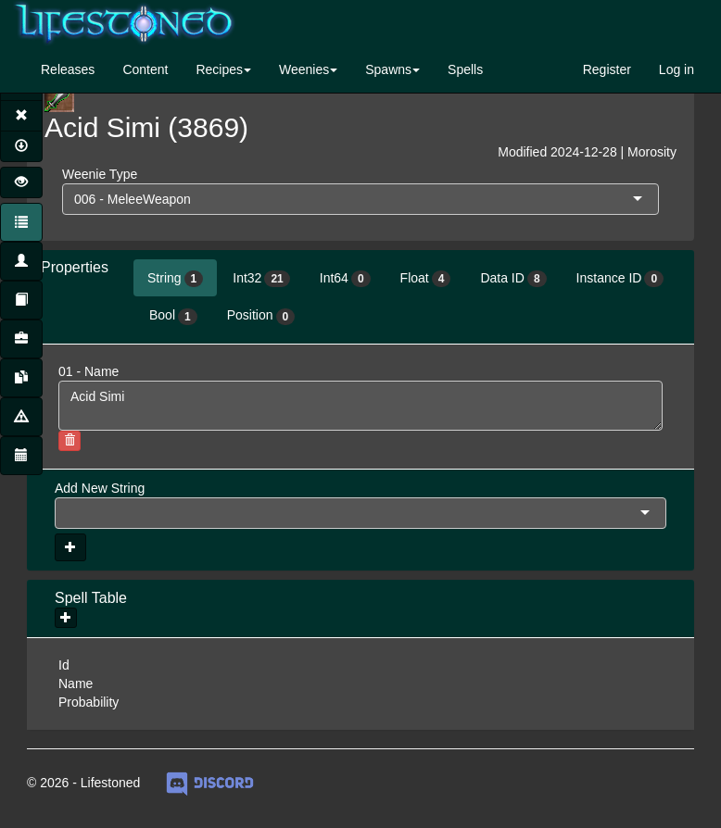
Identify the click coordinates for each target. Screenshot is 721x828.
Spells (465, 69)
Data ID (513, 278)
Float (425, 278)
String (175, 278)
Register (607, 69)
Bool (173, 315)
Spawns (388, 69)
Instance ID (620, 278)
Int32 (261, 278)
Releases (68, 69)
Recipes (219, 69)
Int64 (345, 278)
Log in (676, 69)
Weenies (304, 69)
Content (145, 69)
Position (261, 315)
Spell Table (91, 598)
